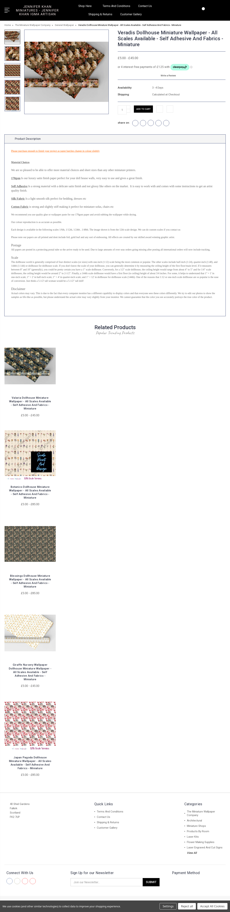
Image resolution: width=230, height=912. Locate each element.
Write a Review (167, 75)
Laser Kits (193, 839)
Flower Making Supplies (200, 844)
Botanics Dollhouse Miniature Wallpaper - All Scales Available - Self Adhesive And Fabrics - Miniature (30, 495)
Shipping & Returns (100, 14)
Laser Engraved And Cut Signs (204, 850)
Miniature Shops (196, 828)
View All (192, 855)
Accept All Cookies (212, 906)
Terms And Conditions (116, 6)
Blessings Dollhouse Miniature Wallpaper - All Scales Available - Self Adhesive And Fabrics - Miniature (30, 584)
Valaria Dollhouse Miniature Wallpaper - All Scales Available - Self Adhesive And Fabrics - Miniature (30, 406)
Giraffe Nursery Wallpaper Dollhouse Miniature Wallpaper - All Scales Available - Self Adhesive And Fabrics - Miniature (30, 675)
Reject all (187, 906)
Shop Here (86, 6)
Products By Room (198, 834)
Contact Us (145, 6)
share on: (124, 122)
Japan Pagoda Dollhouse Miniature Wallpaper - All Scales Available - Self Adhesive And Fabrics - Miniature (30, 765)
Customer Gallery (131, 14)
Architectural (194, 823)
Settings (168, 906)
